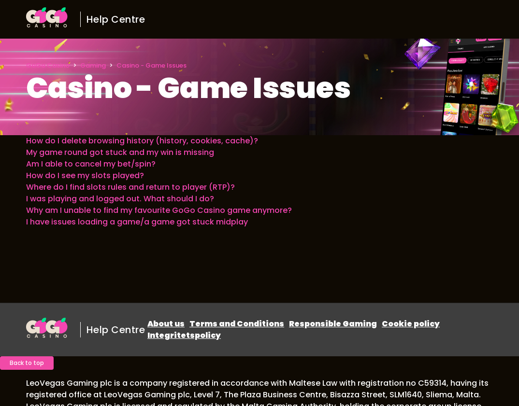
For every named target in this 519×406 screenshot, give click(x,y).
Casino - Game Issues (151, 65)
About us (166, 323)
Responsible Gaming (333, 323)
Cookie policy (411, 323)
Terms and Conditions (236, 323)
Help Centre (115, 19)
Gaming (93, 65)
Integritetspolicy (184, 335)
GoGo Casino (48, 65)
